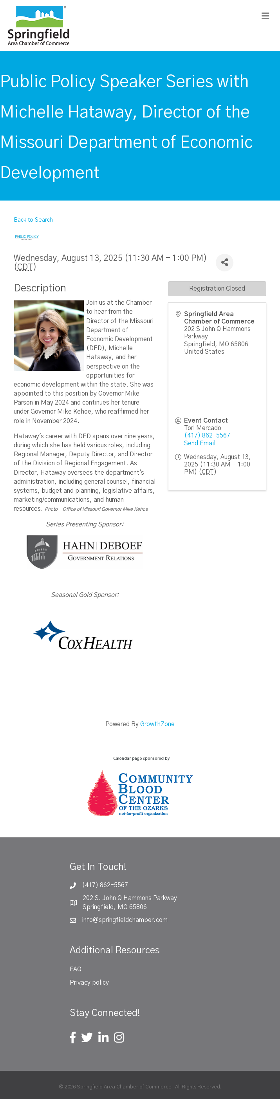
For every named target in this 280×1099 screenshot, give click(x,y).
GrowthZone (157, 724)
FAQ (75, 969)
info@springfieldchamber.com (125, 920)
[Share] (224, 262)
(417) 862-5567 (207, 435)
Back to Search (33, 220)
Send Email (199, 443)
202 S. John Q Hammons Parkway (130, 898)
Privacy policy (89, 983)
